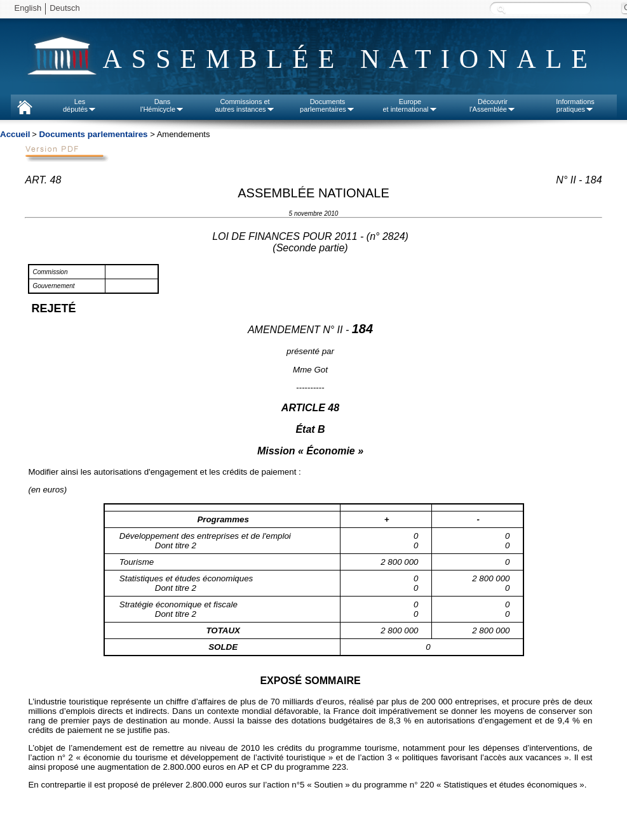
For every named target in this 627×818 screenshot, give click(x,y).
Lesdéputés (80, 105)
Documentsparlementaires (327, 105)
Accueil (15, 134)
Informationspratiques (575, 105)
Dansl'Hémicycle (162, 105)
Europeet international (409, 105)
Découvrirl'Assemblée (492, 105)
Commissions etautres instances (244, 105)
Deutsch (65, 8)
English (28, 8)
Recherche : (501, 9)
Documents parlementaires (93, 134)
